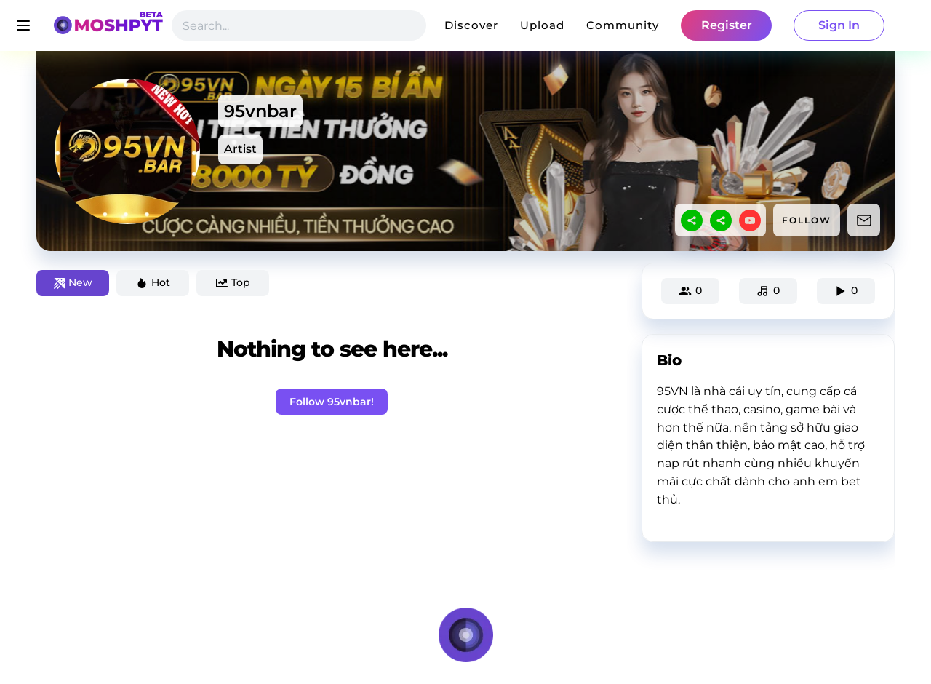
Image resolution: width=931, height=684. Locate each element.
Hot (153, 282)
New (73, 282)
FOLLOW (806, 220)
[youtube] (750, 220)
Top (233, 282)
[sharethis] (692, 220)
